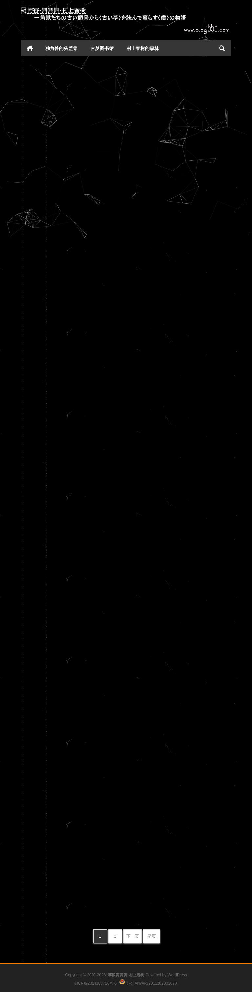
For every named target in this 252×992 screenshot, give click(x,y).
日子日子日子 (145, 539)
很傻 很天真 (143, 871)
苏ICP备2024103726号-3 (95, 983)
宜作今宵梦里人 (42, 447)
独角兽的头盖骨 (61, 48)
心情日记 (99, 119)
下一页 (132, 936)
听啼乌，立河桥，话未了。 (161, 156)
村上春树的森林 (143, 48)
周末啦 (137, 705)
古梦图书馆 (102, 48)
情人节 (32, 676)
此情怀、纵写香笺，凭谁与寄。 (61, 307)
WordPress (177, 975)
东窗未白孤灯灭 (148, 323)
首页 (30, 48)
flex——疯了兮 (42, 817)
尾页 (151, 936)
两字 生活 (35, 77)
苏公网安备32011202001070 (151, 983)
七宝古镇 (34, 613)
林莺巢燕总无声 (42, 141)
